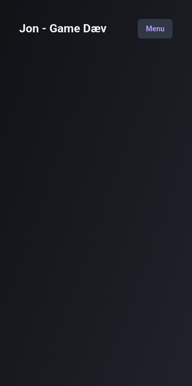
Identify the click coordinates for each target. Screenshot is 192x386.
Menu (155, 29)
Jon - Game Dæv (63, 29)
